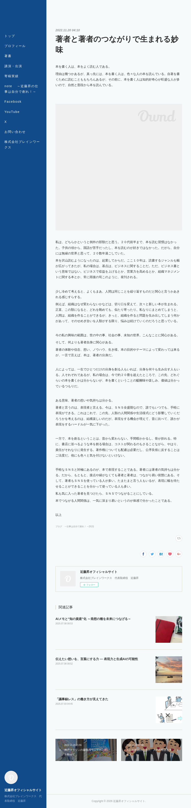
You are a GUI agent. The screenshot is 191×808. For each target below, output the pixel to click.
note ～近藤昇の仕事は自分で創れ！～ (21, 88)
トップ (9, 36)
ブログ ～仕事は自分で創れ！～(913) (74, 526)
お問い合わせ (15, 132)
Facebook (13, 101)
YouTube (12, 112)
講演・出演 (13, 66)
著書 (8, 56)
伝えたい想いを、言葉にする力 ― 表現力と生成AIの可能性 (96, 659)
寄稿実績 (11, 76)
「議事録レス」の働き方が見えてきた (81, 699)
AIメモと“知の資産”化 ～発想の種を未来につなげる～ (93, 619)
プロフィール (15, 46)
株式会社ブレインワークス (22, 144)
